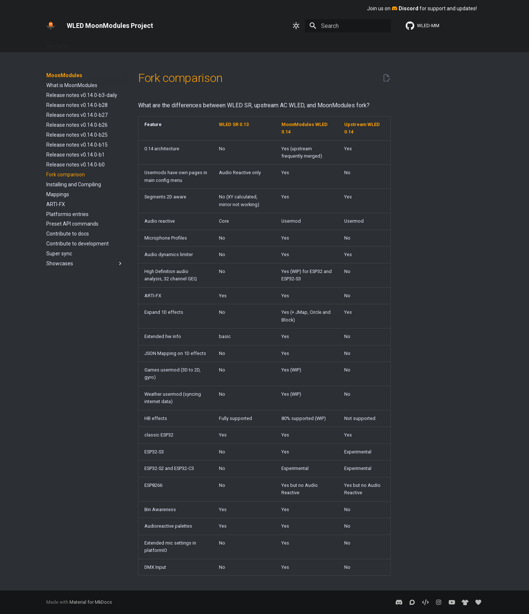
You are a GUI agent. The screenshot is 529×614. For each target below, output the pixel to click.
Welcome (57, 44)
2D (296, 44)
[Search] (348, 25)
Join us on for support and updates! (422, 8)
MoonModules (267, 44)
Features (111, 44)
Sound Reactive (326, 44)
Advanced (174, 44)
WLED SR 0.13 (369, 44)
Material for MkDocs (90, 602)
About (202, 44)
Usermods (230, 44)
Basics (84, 44)
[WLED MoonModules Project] (50, 25)
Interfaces (142, 44)
